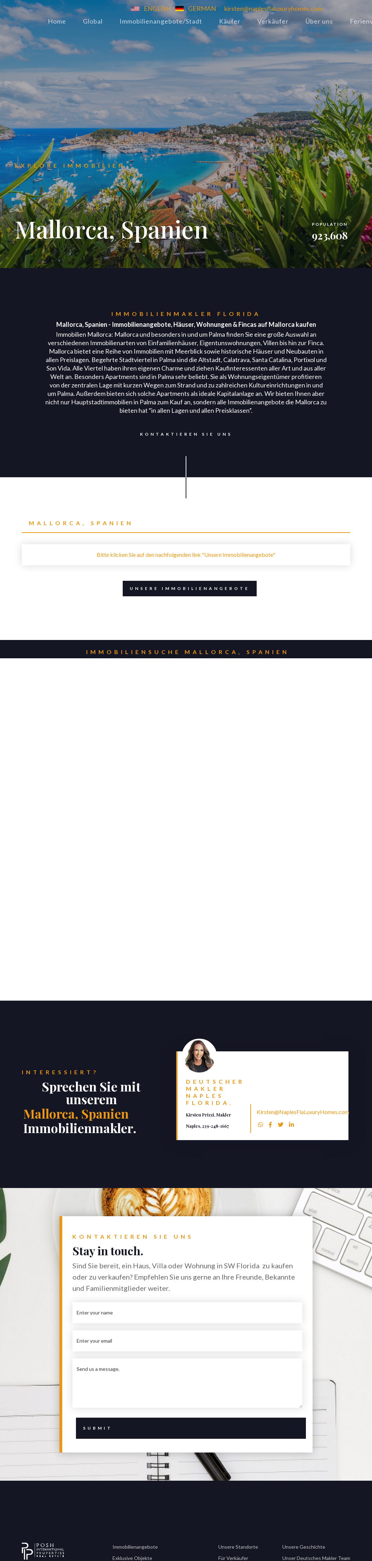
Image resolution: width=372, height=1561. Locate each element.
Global (93, 21)
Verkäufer (273, 21)
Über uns (319, 21)
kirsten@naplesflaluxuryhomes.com (273, 8)
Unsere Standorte (238, 1547)
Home (57, 21)
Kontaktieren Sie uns (182, 434)
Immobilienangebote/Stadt (161, 21)
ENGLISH (157, 8)
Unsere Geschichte (303, 1547)
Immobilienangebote (135, 1547)
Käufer (229, 21)
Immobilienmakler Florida (186, 313)
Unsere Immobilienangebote (190, 588)
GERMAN (202, 8)
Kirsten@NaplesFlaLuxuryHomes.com (303, 1111)
